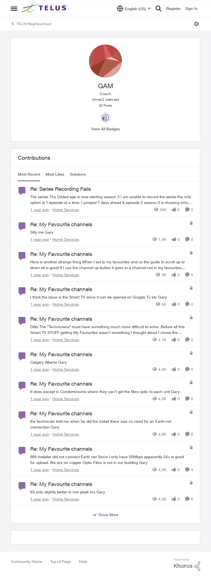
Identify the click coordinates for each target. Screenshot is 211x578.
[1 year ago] (39, 209)
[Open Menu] (196, 24)
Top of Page (60, 561)
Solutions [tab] (78, 174)
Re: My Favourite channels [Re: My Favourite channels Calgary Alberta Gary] (61, 354)
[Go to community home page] (45, 8)
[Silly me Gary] (108, 232)
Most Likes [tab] (55, 174)
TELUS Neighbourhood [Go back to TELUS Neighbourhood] (31, 23)
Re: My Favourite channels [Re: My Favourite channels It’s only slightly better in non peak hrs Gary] (61, 484)
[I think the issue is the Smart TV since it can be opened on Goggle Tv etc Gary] (108, 297)
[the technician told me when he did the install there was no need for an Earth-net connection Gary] (108, 424)
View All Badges (105, 128)
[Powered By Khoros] (187, 564)
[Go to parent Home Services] (64, 209)
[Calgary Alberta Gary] (108, 362)
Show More (105, 514)
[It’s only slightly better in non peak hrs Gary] (108, 492)
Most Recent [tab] (29, 174)
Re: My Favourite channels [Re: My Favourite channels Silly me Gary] (61, 224)
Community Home (26, 561)
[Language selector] (134, 8)
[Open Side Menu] (14, 8)
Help (83, 561)
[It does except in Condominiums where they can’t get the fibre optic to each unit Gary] (108, 391)
